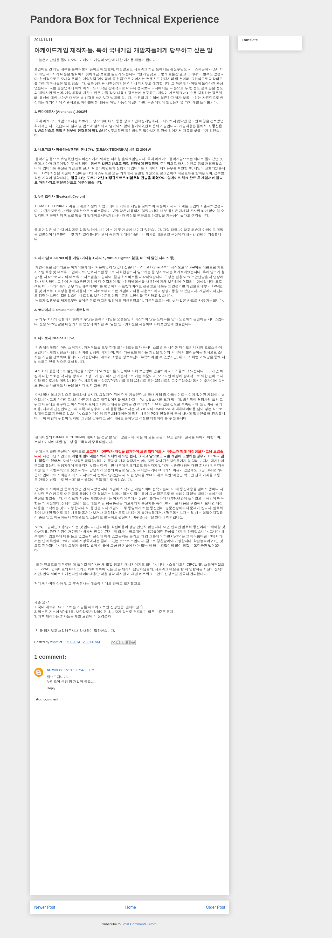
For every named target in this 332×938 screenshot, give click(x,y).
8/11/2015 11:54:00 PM (76, 670)
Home (130, 907)
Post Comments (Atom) (139, 924)
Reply (51, 688)
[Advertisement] (130, 858)
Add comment (47, 699)
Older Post (215, 907)
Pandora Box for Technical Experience (124, 19)
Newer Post (44, 907)
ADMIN (52, 670)
